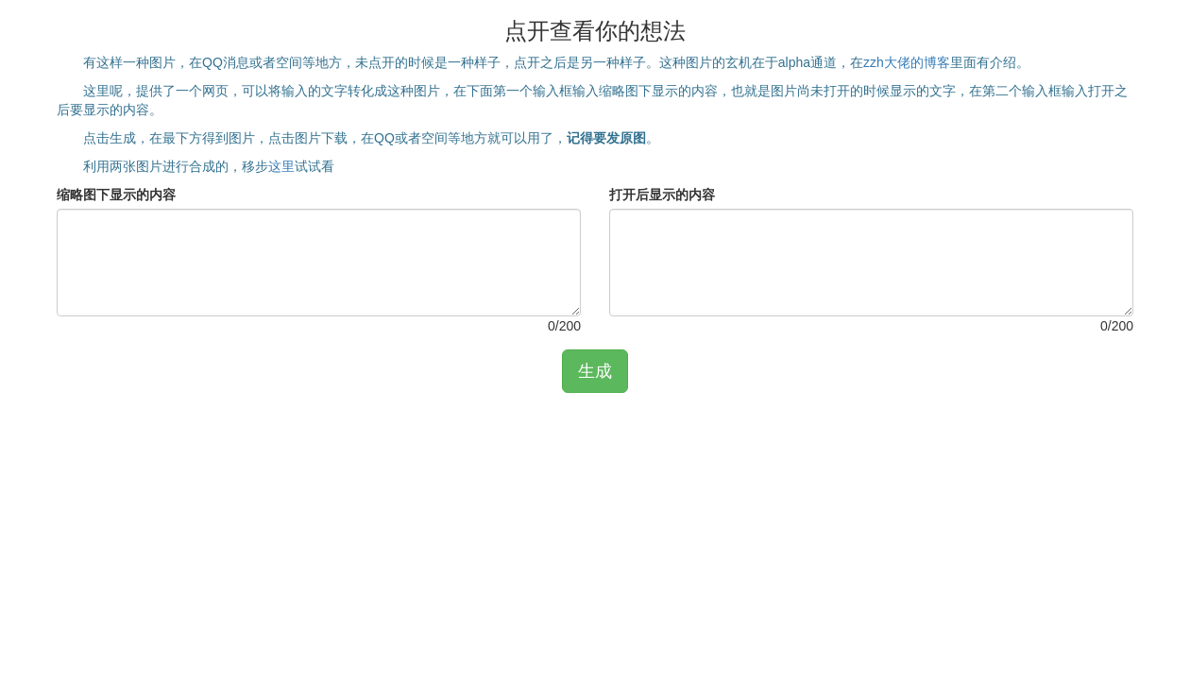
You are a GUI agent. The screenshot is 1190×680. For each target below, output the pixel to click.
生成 (595, 371)
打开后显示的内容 (662, 194)
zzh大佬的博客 (906, 62)
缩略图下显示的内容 (116, 194)
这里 (281, 166)
